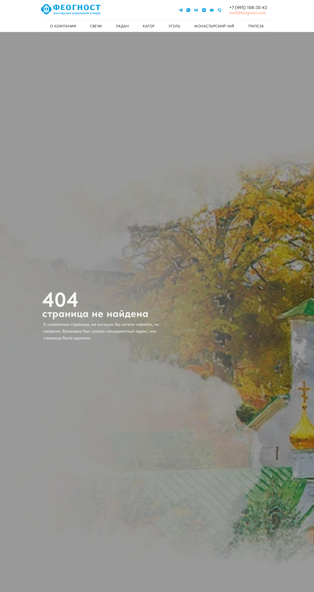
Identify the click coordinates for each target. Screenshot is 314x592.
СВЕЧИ (96, 26)
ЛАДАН (122, 26)
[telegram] (180, 10)
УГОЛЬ (174, 26)
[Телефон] (219, 10)
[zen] (203, 10)
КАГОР (149, 26)
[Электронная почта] (211, 10)
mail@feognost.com (247, 12)
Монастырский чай (214, 26)
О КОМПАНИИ (63, 26)
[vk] (196, 10)
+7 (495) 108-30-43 (248, 7)
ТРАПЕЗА (256, 26)
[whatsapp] (188, 10)
